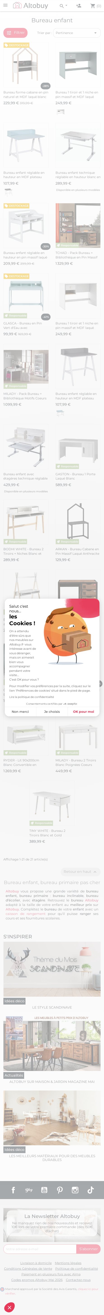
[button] (9, 1307)
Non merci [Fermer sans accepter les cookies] (20, 712)
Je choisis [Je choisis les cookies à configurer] (52, 712)
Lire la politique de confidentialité (31, 697)
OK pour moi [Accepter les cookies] (83, 712)
